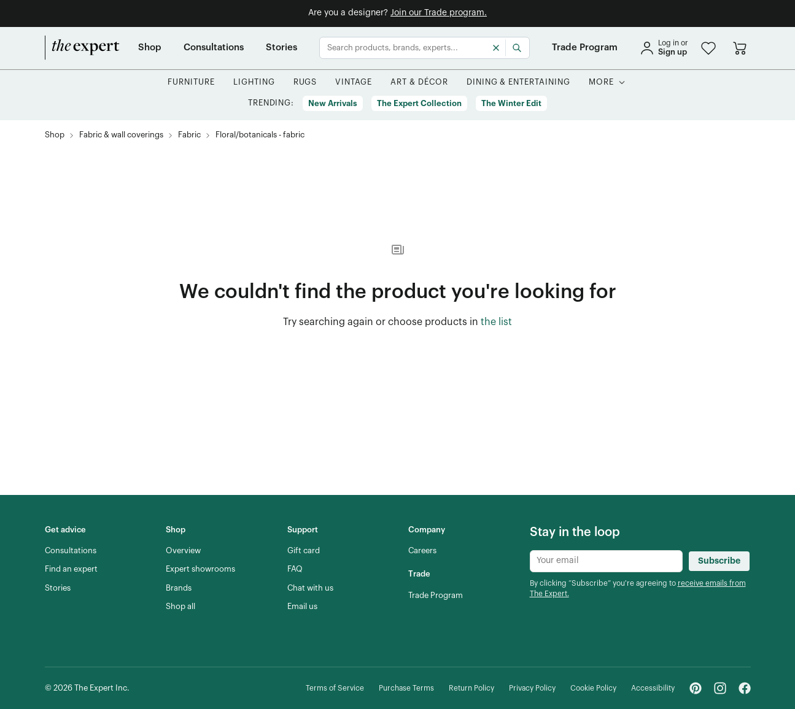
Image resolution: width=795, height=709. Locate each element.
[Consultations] (214, 47)
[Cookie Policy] (593, 688)
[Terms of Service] (335, 688)
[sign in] (663, 48)
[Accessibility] (653, 688)
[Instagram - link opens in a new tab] (720, 688)
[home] (82, 48)
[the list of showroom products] (496, 322)
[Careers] (422, 550)
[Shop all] (180, 606)
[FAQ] (295, 569)
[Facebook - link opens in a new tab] (745, 688)
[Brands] (179, 588)
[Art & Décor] (419, 82)
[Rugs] (305, 82)
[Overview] (183, 550)
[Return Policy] (471, 688)
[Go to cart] (740, 48)
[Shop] (149, 47)
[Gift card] (303, 550)
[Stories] (281, 47)
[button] (708, 48)
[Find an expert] (71, 569)
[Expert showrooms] (200, 569)
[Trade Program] (585, 47)
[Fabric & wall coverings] (121, 135)
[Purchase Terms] (406, 688)
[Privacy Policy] (532, 688)
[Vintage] (353, 82)
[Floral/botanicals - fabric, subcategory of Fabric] (259, 135)
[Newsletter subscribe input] (606, 561)
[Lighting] (254, 82)
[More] (601, 82)
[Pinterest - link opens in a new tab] (695, 688)
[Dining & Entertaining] (518, 82)
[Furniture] (191, 82)
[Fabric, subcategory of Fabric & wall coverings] (189, 135)
